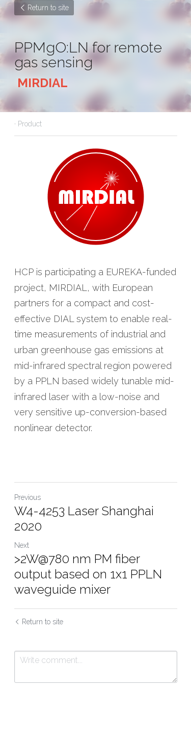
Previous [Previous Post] (27, 497)
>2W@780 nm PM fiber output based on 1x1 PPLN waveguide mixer (88, 574)
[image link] (95, 196)
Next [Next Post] (21, 545)
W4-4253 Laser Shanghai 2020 (84, 518)
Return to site (44, 8)
